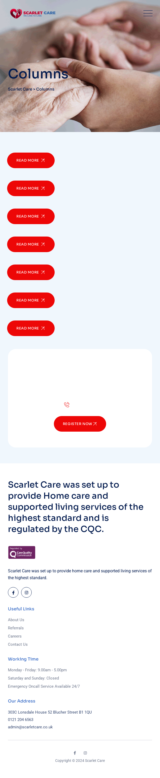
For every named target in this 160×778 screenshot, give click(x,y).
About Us (16, 619)
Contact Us (18, 644)
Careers (15, 636)
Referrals (16, 628)
